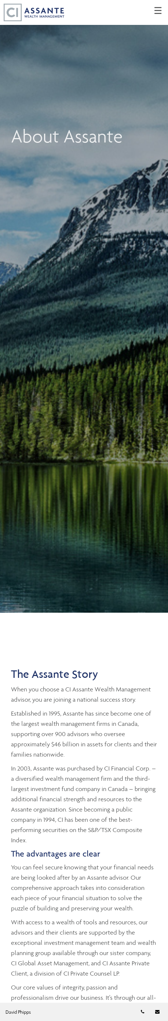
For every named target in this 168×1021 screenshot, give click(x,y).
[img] (84, 306)
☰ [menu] (158, 10)
